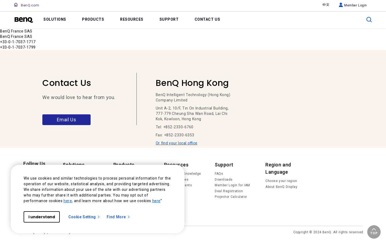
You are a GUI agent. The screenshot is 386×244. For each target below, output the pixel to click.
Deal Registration (229, 191)
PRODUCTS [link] (93, 19)
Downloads (224, 179)
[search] (369, 19)
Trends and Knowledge (182, 174)
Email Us (66, 119)
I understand (41, 217)
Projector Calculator (231, 197)
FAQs (219, 174)
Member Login (353, 5)
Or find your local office (177, 143)
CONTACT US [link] (207, 19)
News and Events (178, 185)
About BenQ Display (281, 187)
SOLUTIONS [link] (54, 19)
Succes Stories (176, 179)
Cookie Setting (84, 217)
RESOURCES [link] (131, 19)
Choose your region (281, 181)
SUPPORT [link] (169, 19)
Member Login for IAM (232, 185)
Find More (118, 217)
